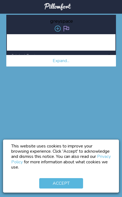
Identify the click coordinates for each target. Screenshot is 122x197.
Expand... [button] (61, 61)
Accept (61, 183)
